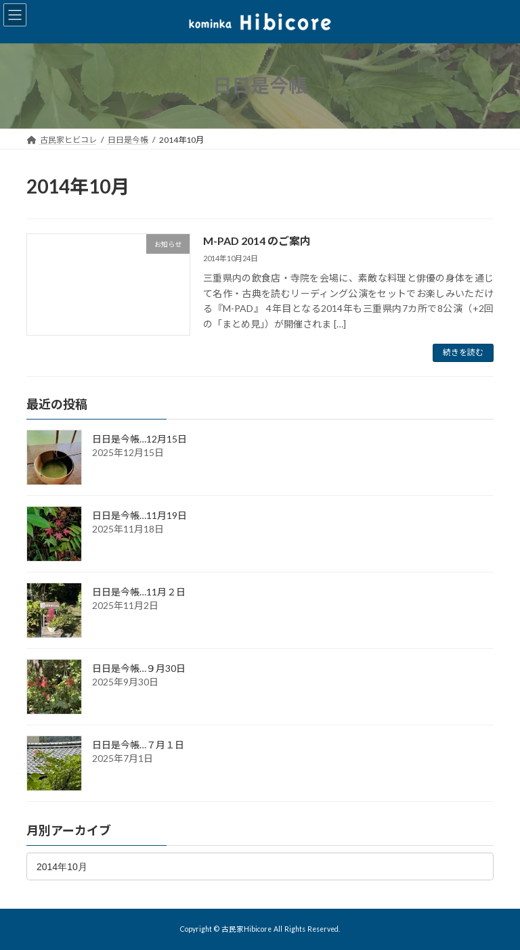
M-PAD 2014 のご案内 (257, 240)
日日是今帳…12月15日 (139, 439)
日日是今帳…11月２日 (139, 591)
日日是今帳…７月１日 (138, 744)
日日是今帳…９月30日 (139, 668)
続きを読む (463, 352)
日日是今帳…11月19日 (139, 515)
